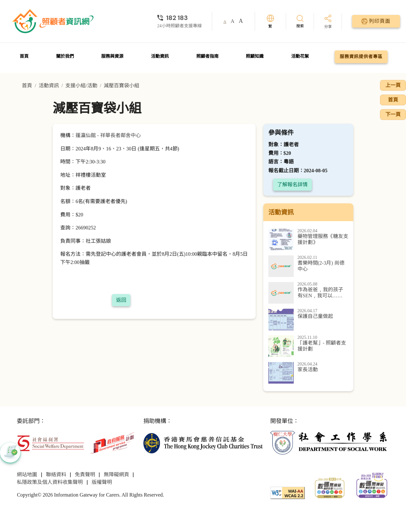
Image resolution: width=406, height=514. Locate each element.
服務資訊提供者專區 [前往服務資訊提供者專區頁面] (361, 56)
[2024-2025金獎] (329, 487)
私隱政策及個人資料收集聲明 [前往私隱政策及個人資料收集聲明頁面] (50, 482)
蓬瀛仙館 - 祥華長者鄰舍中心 (108, 135)
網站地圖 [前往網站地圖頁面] (27, 474)
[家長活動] (308, 372)
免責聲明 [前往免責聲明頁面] (85, 474)
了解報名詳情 (292, 184)
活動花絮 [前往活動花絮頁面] (300, 56)
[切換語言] (270, 21)
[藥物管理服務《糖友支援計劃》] (308, 239)
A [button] (225, 21)
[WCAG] (287, 492)
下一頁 (393, 114)
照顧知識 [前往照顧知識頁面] (255, 56)
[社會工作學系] (329, 442)
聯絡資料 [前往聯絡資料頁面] (56, 474)
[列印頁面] (376, 21)
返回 (121, 300)
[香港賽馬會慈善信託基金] (202, 442)
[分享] (328, 22)
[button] (10, 452)
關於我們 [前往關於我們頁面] (65, 56)
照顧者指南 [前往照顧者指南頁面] (207, 56)
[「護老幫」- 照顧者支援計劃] (308, 346)
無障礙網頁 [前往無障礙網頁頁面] (116, 474)
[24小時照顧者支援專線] (179, 18)
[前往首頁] (53, 21)
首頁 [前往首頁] (24, 56)
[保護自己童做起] (308, 319)
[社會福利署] (50, 442)
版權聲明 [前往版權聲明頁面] (102, 482)
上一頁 (393, 85)
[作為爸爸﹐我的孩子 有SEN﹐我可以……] (308, 293)
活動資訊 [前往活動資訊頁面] (160, 56)
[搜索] (300, 21)
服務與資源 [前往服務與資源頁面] (112, 56)
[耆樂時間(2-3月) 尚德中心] (308, 266)
